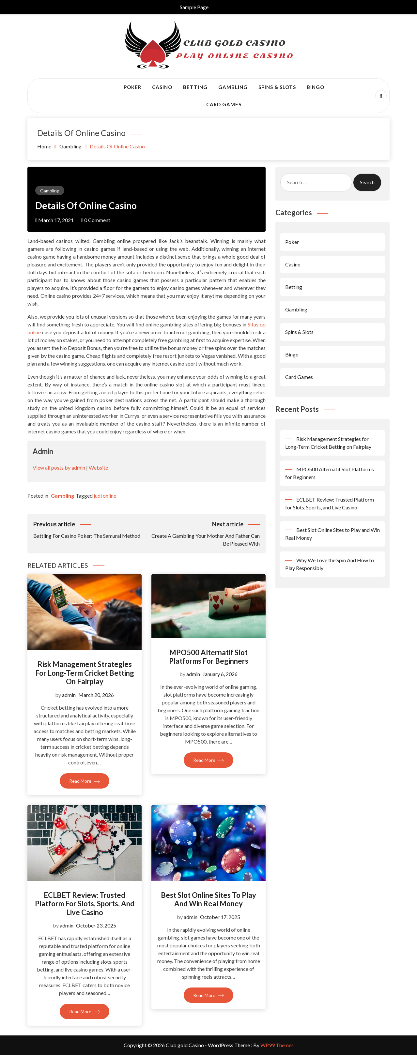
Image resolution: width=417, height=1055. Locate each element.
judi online (105, 495)
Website (98, 467)
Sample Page (194, 7)
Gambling (233, 87)
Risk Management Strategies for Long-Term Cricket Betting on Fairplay (84, 673)
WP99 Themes (277, 1045)
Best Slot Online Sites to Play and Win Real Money (208, 899)
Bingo (315, 87)
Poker (132, 87)
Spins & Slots (277, 87)
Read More (84, 781)
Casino (162, 87)
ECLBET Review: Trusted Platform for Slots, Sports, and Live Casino (84, 904)
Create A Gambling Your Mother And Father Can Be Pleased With (203, 533)
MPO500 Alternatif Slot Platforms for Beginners (208, 656)
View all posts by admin (59, 467)
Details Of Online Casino (86, 205)
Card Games (223, 104)
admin (69, 695)
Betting (195, 87)
